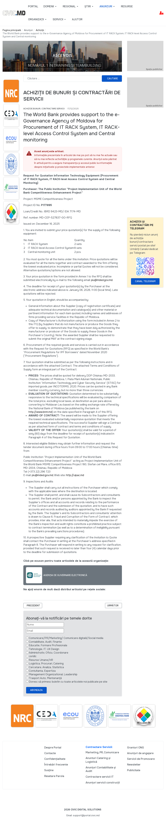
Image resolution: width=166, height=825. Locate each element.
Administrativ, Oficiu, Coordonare (48, 652)
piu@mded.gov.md (42, 475)
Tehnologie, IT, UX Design (44, 649)
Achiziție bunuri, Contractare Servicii (44, 108)
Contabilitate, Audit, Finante (45, 641)
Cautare (112, 78)
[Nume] (45, 624)
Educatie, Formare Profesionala (48, 645)
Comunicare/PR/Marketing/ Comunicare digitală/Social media (66, 638)
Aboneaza (36, 690)
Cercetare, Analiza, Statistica (46, 667)
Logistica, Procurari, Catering (46, 663)
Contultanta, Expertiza (42, 671)
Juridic (32, 656)
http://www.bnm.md (40, 412)
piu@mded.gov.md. (102, 280)
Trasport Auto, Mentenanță (45, 678)
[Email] (45, 631)
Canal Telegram (145, 281)
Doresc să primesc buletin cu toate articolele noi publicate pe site (68, 681)
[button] (50, 6)
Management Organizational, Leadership (53, 674)
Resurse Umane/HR (41, 660)
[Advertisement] (145, 162)
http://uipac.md (75, 475)
